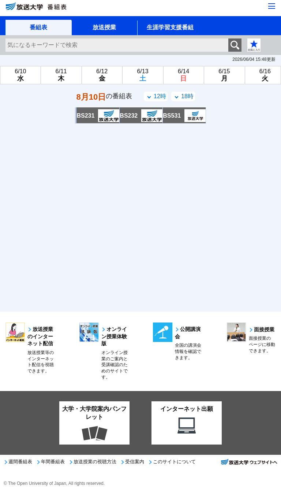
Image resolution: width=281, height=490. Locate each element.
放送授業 (104, 27)
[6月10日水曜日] (20, 75)
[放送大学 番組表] (51, 9)
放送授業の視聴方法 (95, 461)
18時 (187, 96)
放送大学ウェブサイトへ (248, 463)
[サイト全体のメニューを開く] (272, 6)
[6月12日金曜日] (102, 75)
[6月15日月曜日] (224, 75)
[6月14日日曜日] (183, 75)
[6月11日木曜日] (61, 75)
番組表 (38, 27)
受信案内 (134, 461)
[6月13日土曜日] (142, 75)
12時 (160, 96)
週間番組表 (20, 461)
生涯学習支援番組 (170, 27)
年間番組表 (53, 461)
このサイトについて (174, 461)
